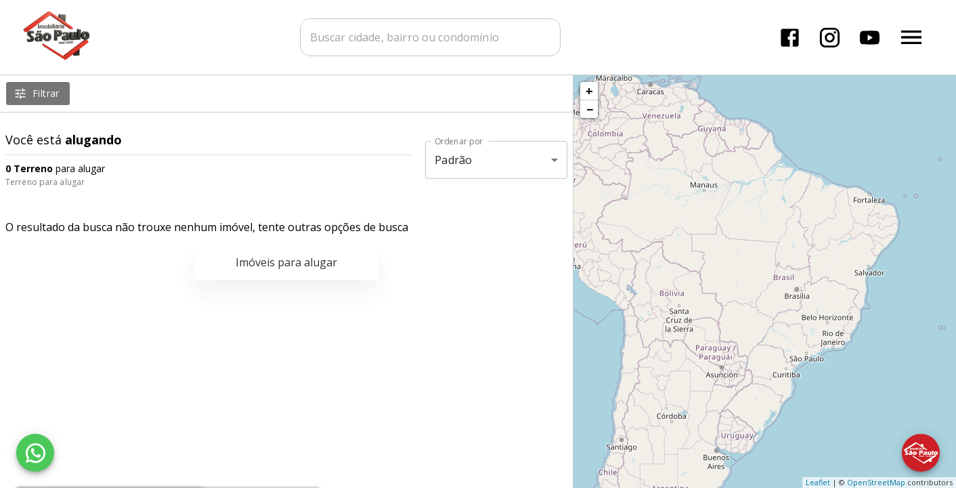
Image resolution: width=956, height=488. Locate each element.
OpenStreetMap (876, 482)
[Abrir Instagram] (830, 37)
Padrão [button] (453, 159)
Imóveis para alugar (286, 262)
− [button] (589, 109)
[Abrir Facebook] (790, 37)
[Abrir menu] (911, 37)
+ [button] (589, 91)
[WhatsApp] (35, 453)
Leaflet (818, 482)
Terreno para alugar (45, 182)
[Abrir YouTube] (870, 37)
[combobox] (430, 37)
